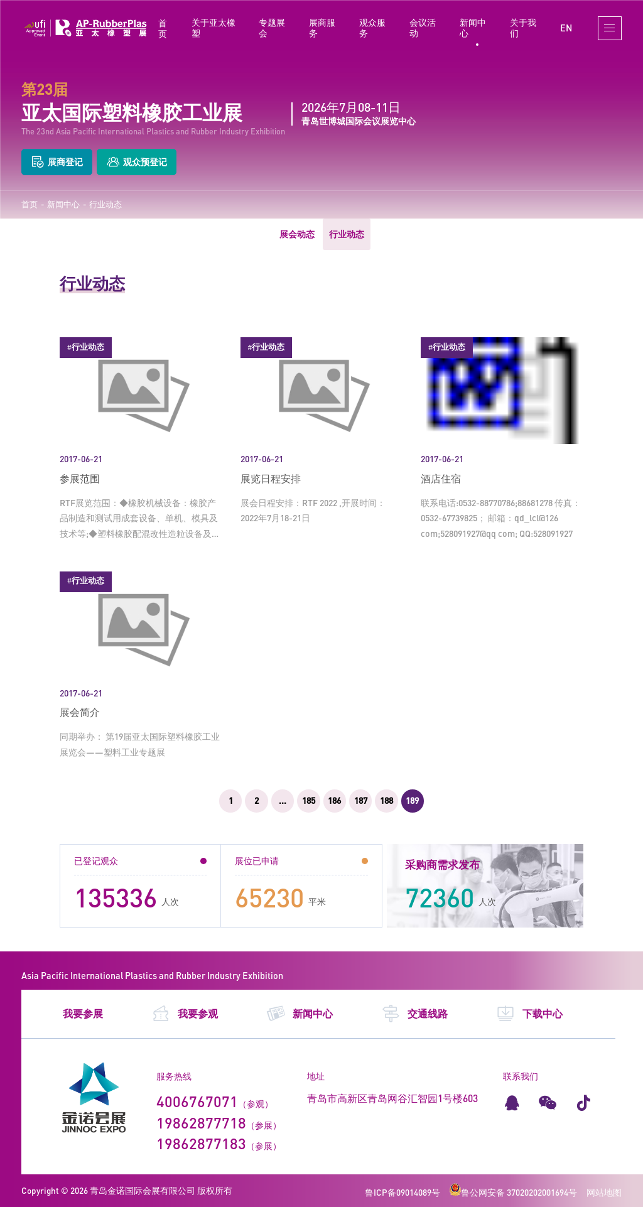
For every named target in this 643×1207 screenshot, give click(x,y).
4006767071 (197, 1101)
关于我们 (523, 27)
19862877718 (201, 1122)
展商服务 (322, 27)
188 (386, 800)
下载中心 (529, 1013)
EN (566, 28)
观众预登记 (136, 162)
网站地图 (604, 1192)
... (282, 800)
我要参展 (83, 1013)
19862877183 (201, 1143)
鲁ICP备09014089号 (402, 1192)
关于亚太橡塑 (213, 27)
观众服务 (372, 27)
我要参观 (184, 1013)
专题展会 (272, 27)
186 (334, 800)
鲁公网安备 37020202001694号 (513, 1192)
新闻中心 (473, 27)
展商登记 (57, 162)
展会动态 (297, 234)
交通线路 (414, 1013)
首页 (162, 28)
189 (412, 800)
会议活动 (422, 27)
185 (308, 800)
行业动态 (105, 204)
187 (360, 800)
